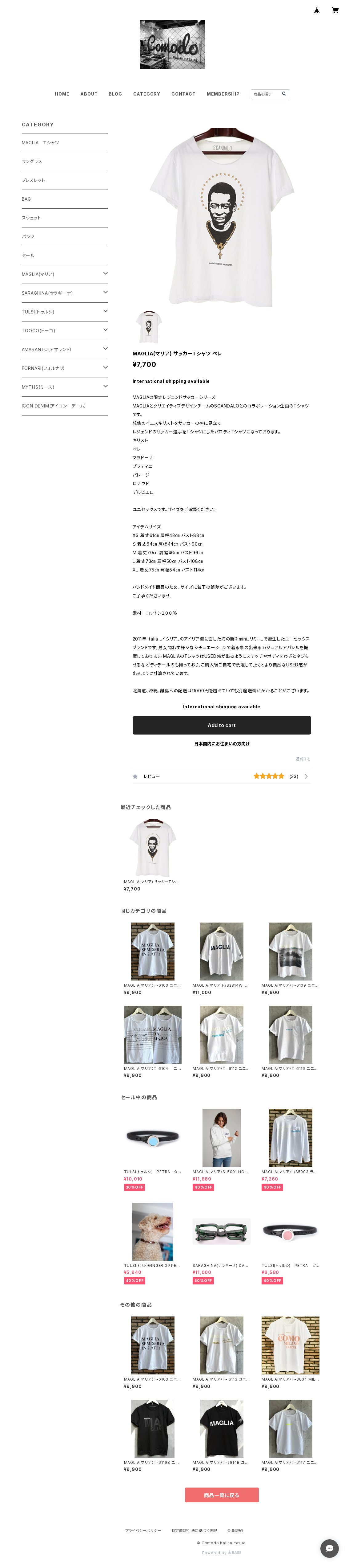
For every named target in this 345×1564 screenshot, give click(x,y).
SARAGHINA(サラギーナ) (47, 293)
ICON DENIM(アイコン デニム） (54, 405)
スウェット (31, 217)
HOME (62, 93)
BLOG (115, 93)
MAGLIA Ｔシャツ (40, 142)
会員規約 (235, 1530)
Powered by (222, 1552)
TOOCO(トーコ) (39, 330)
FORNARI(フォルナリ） (44, 368)
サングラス (32, 161)
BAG (26, 199)
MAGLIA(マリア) (38, 274)
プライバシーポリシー (143, 1530)
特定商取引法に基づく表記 (194, 1530)
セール (28, 255)
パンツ (28, 236)
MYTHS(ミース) (38, 387)
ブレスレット (33, 180)
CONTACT (183, 93)
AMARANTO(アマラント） (47, 349)
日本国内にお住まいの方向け (222, 743)
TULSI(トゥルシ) (38, 311)
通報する (303, 759)
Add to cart (222, 725)
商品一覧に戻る (222, 1495)
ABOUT (89, 93)
